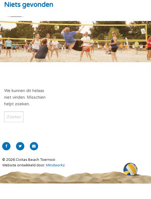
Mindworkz (55, 165)
